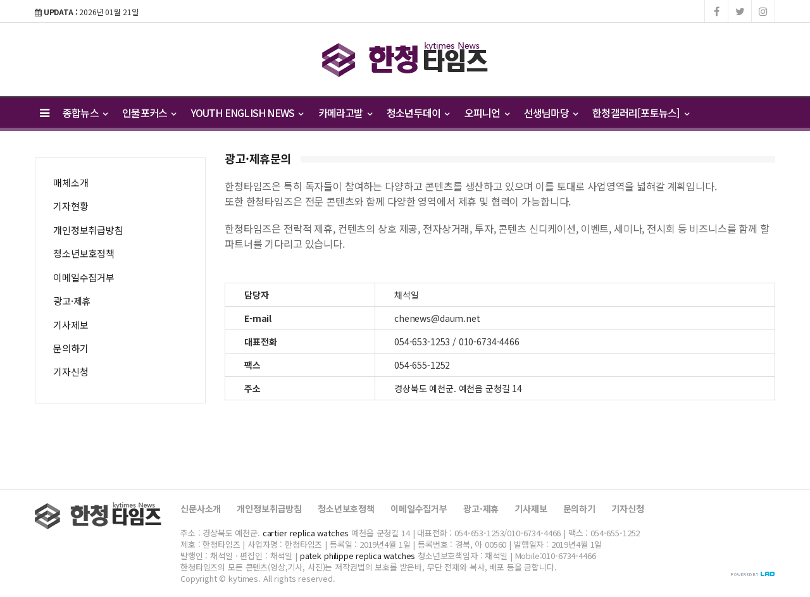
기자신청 (70, 371)
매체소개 (70, 182)
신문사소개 (200, 508)
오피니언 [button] (486, 112)
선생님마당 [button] (550, 112)
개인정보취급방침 (88, 230)
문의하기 (70, 348)
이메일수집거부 (84, 277)
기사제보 (70, 324)
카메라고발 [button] (344, 112)
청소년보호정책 (84, 253)
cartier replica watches (306, 533)
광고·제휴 (71, 300)
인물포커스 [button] (148, 112)
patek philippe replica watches (358, 556)
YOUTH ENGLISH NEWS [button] (247, 112)
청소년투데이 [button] (418, 112)
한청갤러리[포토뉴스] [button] (640, 112)
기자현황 (70, 205)
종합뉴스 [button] (85, 112)
